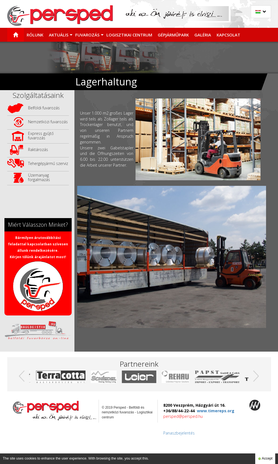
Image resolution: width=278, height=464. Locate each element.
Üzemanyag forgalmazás (39, 177)
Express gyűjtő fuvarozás (41, 135)
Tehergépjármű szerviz (48, 163)
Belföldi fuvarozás (44, 107)
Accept (265, 458)
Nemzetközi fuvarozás (48, 121)
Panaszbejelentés (179, 433)
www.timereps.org (215, 410)
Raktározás (38, 149)
